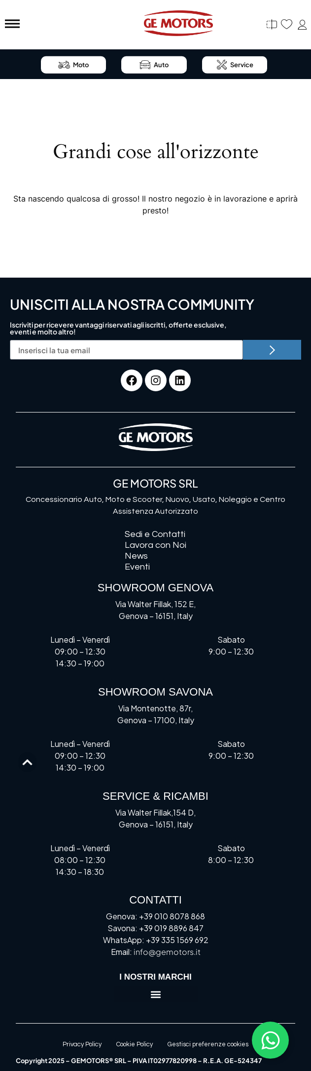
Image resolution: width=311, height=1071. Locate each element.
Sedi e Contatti (155, 534)
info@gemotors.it (167, 952)
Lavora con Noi (155, 545)
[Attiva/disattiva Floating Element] (270, 1040)
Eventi (137, 567)
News (136, 556)
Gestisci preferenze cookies (208, 1044)
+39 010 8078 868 (172, 916)
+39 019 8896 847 (171, 928)
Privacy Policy (82, 1044)
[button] (156, 994)
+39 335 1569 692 (177, 940)
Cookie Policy (134, 1044)
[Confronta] (271, 25)
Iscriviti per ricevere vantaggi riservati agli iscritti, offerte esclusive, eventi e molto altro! (118, 328)
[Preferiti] (286, 25)
